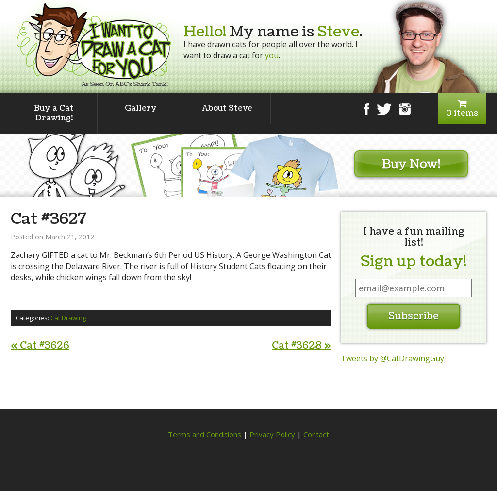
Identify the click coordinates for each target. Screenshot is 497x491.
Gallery (141, 108)
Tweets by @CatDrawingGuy (392, 358)
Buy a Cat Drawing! (54, 113)
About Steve (227, 108)
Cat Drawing (68, 317)
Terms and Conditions (204, 434)
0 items (462, 109)
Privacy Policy (272, 434)
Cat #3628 (301, 346)
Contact (316, 434)
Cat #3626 (40, 346)
